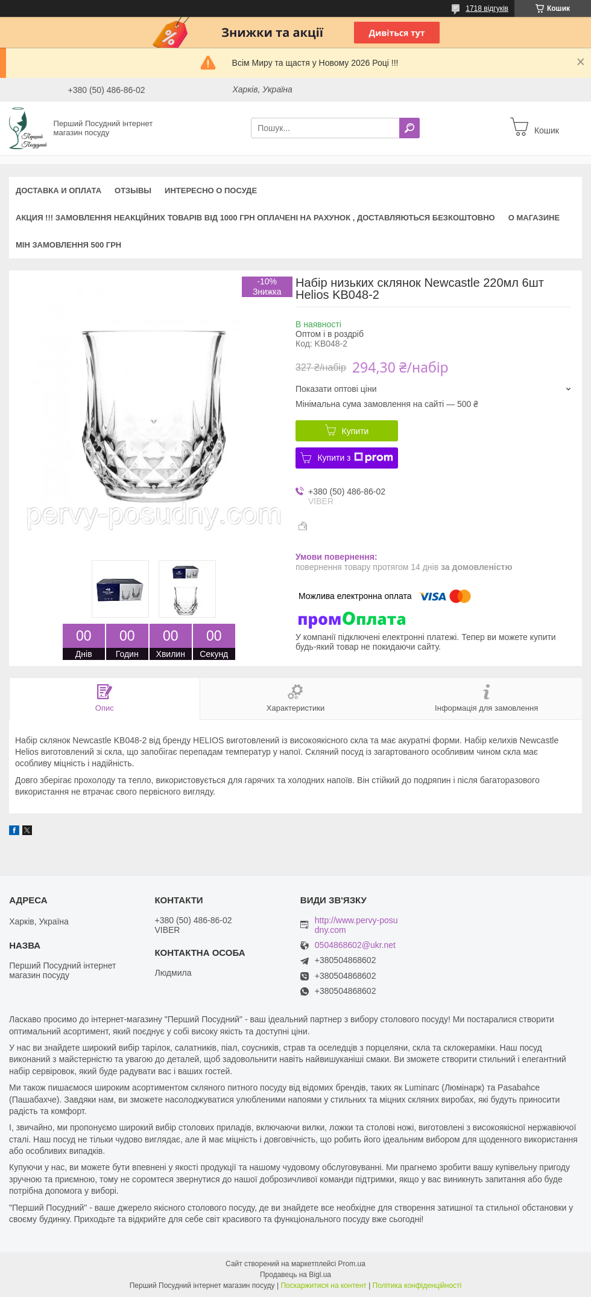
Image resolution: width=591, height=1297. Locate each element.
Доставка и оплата (58, 190)
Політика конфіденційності (417, 1285)
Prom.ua (351, 1264)
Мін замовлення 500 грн (68, 244)
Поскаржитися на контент (323, 1285)
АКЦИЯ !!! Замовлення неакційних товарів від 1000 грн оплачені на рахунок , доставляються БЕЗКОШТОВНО (255, 217)
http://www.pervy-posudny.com (356, 925)
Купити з (355, 457)
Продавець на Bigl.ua (295, 1274)
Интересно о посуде (211, 190)
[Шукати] (409, 128)
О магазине (534, 217)
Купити (355, 431)
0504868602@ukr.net (355, 945)
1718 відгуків (487, 8)
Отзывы (133, 190)
